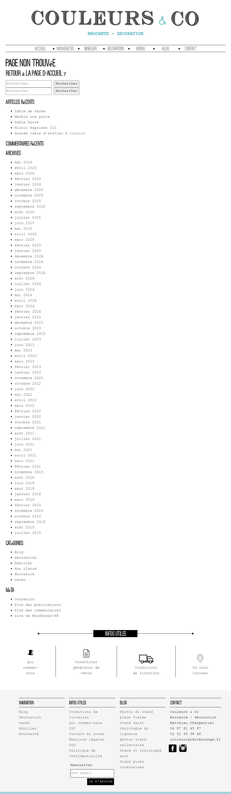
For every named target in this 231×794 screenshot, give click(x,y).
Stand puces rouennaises (132, 765)
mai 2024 (23, 295)
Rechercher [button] (67, 84)
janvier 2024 (28, 318)
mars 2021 (24, 461)
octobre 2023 (28, 329)
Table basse (27, 123)
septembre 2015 (30, 522)
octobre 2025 (28, 201)
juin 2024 (24, 290)
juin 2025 (24, 224)
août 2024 (24, 279)
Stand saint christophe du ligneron (134, 728)
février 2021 (28, 467)
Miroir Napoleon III (35, 128)
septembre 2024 (30, 273)
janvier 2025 (28, 251)
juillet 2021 (28, 439)
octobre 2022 (28, 384)
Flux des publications (38, 605)
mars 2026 (24, 174)
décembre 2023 (29, 323)
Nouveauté (24, 575)
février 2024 (28, 312)
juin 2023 (24, 345)
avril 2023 (26, 356)
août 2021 (24, 434)
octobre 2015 (28, 517)
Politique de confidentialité (85, 753)
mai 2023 (23, 351)
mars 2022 (24, 406)
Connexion (24, 600)
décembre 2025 (29, 190)
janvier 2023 (28, 373)
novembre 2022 (29, 378)
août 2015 (24, 528)
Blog (165, 48)
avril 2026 (26, 168)
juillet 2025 (28, 218)
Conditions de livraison (83, 715)
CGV (72, 729)
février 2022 (28, 412)
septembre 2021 (30, 428)
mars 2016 (24, 500)
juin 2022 (24, 389)
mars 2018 (24, 489)
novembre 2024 (29, 262)
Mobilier (90, 48)
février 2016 (28, 506)
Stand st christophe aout (141, 753)
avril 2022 (26, 401)
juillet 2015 (28, 533)
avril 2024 (26, 301)
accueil (40, 48)
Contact (191, 48)
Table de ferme (30, 112)
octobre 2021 (28, 423)
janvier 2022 (28, 417)
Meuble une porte (32, 117)
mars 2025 (24, 240)
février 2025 (28, 246)
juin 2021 (24, 445)
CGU (72, 745)
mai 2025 (23, 229)
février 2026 (28, 179)
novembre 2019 (29, 472)
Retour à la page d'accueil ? (36, 73)
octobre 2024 (28, 268)
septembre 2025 (30, 207)
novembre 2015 (29, 511)
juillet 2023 (28, 340)
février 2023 (28, 367)
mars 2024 (24, 307)
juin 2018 (24, 483)
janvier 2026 (28, 185)
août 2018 (24, 478)
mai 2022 (23, 395)
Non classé (26, 569)
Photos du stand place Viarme (136, 715)
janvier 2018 (28, 495)
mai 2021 (23, 450)
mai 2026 (23, 163)
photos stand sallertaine (133, 742)
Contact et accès (86, 734)
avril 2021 (26, 456)
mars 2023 (24, 362)
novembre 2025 (29, 196)
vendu (140, 48)
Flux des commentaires (38, 611)
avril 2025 (26, 235)
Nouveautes (65, 48)
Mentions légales (86, 740)
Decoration (115, 48)
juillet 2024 (28, 284)
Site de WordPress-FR (37, 616)
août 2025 (24, 212)
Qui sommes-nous (85, 723)
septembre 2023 (30, 334)
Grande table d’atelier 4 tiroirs (50, 134)
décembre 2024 (29, 257)
